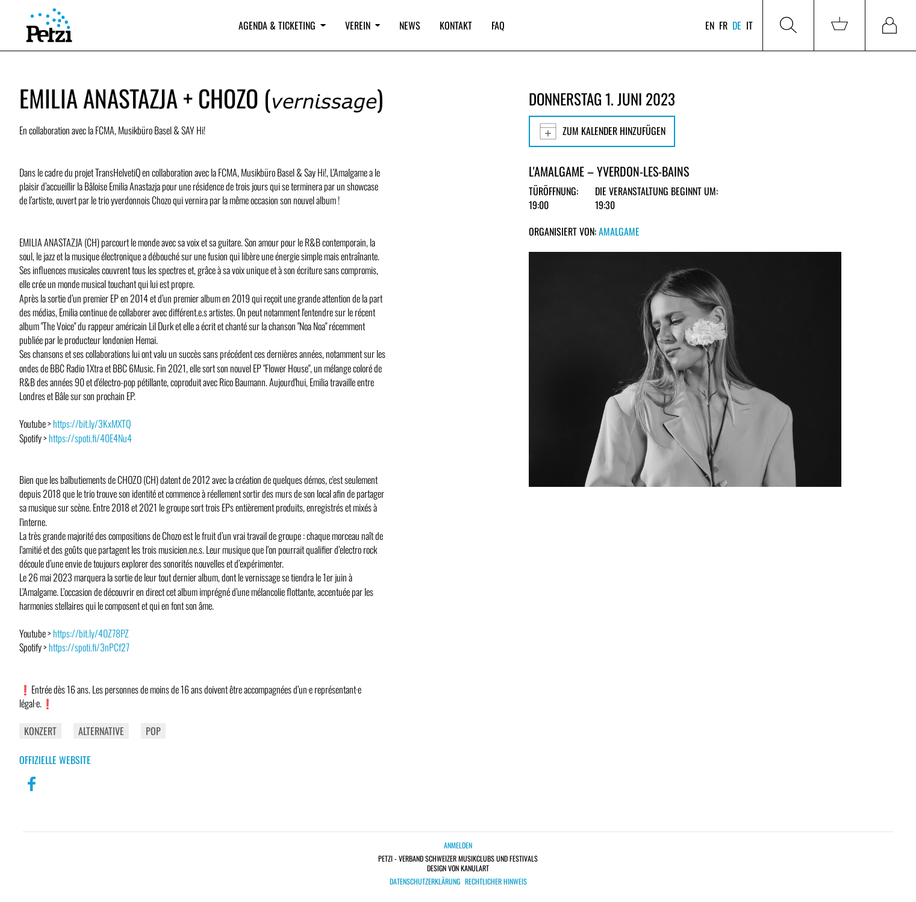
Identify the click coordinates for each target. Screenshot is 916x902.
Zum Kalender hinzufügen (601, 131)
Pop (153, 731)
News (409, 25)
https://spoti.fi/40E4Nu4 (90, 438)
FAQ (498, 25)
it (749, 25)
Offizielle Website (55, 760)
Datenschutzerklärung (425, 881)
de (736, 25)
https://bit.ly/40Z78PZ (91, 633)
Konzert (40, 731)
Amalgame (619, 231)
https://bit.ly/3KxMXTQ (92, 423)
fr (723, 25)
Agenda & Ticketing (281, 25)
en (709, 25)
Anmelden (458, 845)
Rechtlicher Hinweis (496, 881)
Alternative (101, 731)
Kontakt (456, 25)
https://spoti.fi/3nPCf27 (89, 647)
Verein (362, 25)
